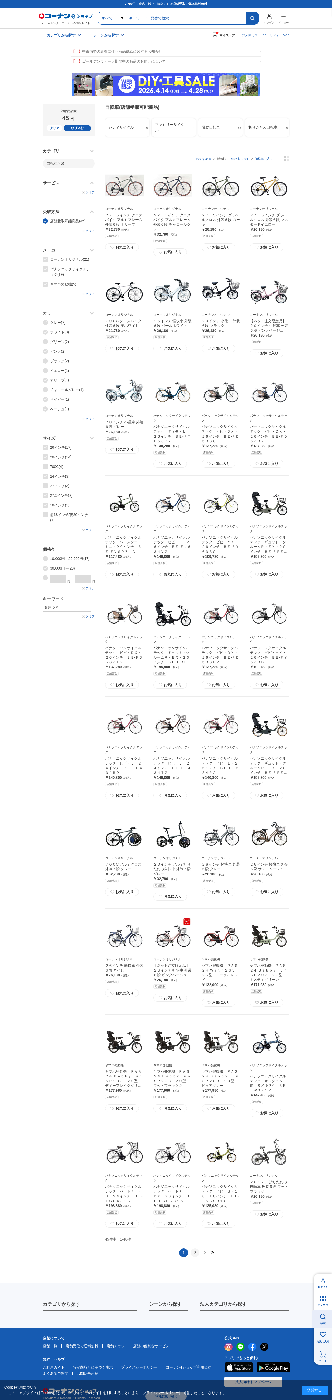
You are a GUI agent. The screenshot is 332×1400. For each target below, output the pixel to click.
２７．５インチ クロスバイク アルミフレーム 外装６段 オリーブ (123, 219)
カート (323, 1360)
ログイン (323, 1286)
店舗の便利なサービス (151, 1346)
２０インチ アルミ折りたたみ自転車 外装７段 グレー (172, 869)
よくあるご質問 (55, 1373)
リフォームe (278, 35)
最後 (212, 1252)
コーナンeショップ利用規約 (188, 1367)
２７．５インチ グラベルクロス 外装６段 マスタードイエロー (269, 219)
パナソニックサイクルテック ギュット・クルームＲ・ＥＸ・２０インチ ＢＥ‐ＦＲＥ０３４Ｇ (268, 546)
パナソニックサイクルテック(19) (70, 272)
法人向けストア (253, 35)
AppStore (238, 1367)
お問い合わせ (87, 1373)
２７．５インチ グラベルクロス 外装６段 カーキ (221, 219)
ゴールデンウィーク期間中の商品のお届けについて (118, 61)
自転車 (55, 163)
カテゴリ (323, 1305)
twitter (264, 1347)
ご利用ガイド (54, 1367)
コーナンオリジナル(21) (69, 259)
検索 (323, 1323)
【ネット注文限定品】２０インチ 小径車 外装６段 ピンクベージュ (269, 325)
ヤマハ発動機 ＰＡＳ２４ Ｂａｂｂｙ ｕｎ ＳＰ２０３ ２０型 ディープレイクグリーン (125, 1081)
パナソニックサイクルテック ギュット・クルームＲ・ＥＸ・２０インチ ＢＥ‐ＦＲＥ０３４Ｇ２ (268, 767)
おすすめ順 (204, 159)
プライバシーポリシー (139, 1367)
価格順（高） (264, 159)
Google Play (273, 1367)
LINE (240, 1347)
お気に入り (122, 247)
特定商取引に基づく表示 (93, 1367)
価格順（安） (240, 159)
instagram (228, 1347)
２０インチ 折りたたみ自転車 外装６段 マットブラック (269, 1186)
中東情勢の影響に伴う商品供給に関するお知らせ (116, 51)
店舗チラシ (116, 1346)
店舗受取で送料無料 (82, 1346)
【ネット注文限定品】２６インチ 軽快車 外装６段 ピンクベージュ (172, 970)
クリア (54, 128)
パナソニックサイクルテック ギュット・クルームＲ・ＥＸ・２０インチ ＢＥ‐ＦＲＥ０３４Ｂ (172, 657)
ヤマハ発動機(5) (63, 284)
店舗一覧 (50, 1346)
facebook (252, 1347)
